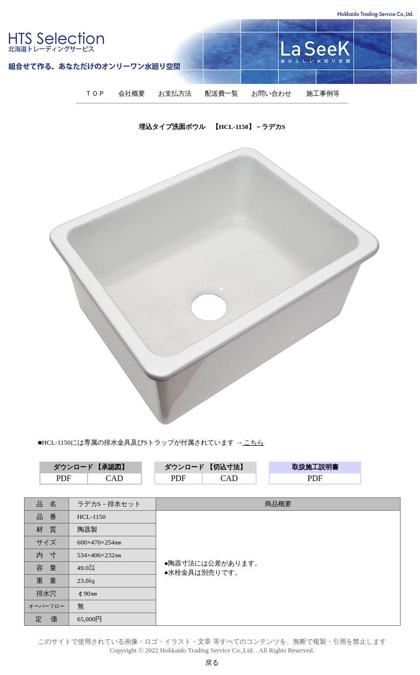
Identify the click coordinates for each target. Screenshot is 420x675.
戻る (212, 662)
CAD (114, 478)
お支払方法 (175, 93)
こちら (253, 442)
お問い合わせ (274, 93)
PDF (63, 478)
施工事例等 (323, 93)
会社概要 (131, 93)
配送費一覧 (221, 93)
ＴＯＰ (95, 93)
